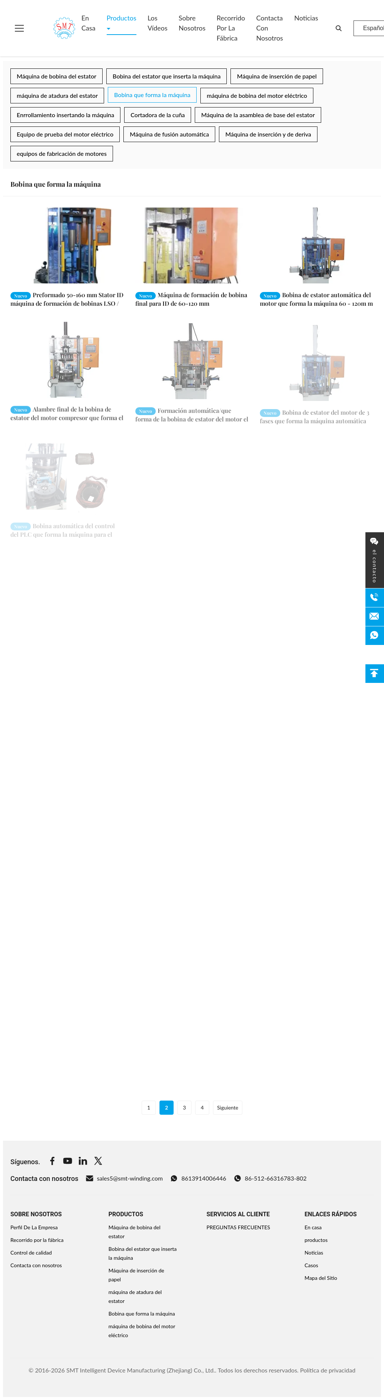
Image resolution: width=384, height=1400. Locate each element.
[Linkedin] (83, 1162)
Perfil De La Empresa (34, 1227)
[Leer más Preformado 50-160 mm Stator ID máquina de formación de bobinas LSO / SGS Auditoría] (67, 245)
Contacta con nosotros (269, 28)
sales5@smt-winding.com (124, 1178)
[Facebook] (52, 1162)
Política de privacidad (327, 1370)
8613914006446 (198, 1178)
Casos (311, 1265)
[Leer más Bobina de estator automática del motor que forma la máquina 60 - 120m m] (317, 245)
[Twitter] (98, 1162)
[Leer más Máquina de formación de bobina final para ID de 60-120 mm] (192, 245)
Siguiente (227, 1107)
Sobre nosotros (192, 23)
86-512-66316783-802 (270, 1178)
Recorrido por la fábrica (231, 28)
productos (315, 1240)
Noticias (306, 18)
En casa (88, 23)
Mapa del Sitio (320, 1278)
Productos (121, 18)
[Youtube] (67, 1162)
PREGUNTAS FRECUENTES (238, 1227)
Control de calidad (31, 1252)
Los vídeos (158, 23)
